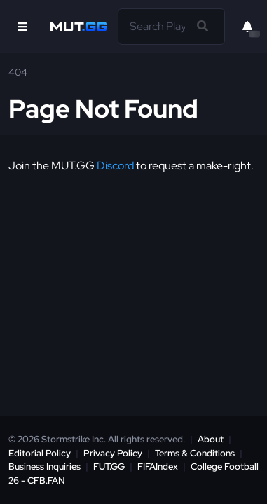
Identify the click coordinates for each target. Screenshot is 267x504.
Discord (115, 165)
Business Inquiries (44, 466)
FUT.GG (109, 466)
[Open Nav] (22, 26)
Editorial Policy (39, 453)
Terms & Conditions (195, 453)
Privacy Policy (112, 453)
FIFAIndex (157, 466)
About (211, 439)
